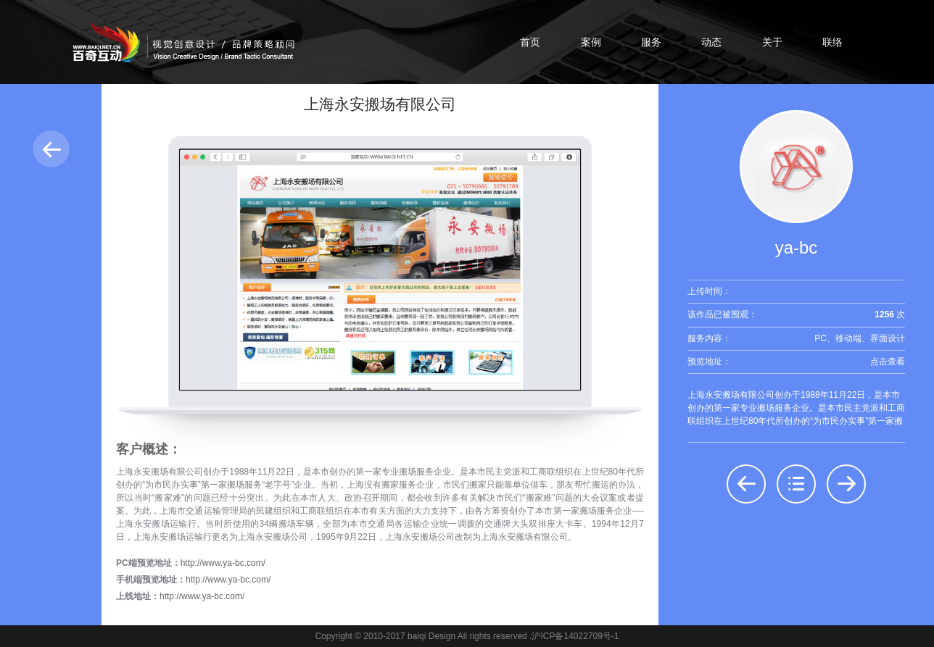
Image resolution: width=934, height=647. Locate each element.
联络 (832, 42)
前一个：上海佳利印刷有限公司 (746, 484)
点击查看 (887, 361)
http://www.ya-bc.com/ (223, 563)
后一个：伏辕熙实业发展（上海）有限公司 (846, 484)
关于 (772, 42)
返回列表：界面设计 (796, 484)
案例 (591, 42)
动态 (711, 42)
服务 (651, 42)
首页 (530, 42)
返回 (51, 148)
